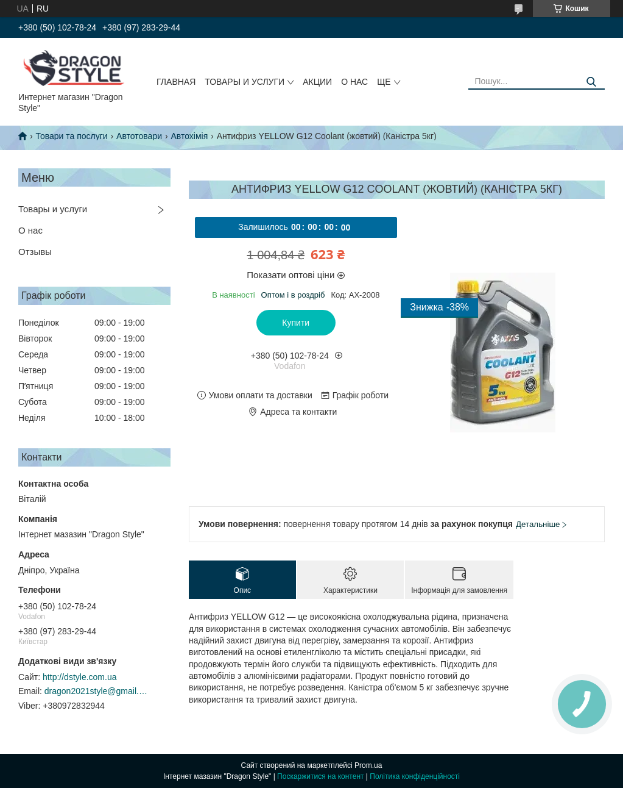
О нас (354, 82)
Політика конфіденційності (415, 776)
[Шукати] (591, 82)
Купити (295, 323)
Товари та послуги (71, 136)
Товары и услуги (244, 82)
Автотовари (139, 136)
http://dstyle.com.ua (79, 677)
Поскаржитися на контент (320, 776)
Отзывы (35, 251)
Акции (317, 82)
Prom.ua (368, 765)
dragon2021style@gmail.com (96, 691)
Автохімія (189, 136)
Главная (176, 82)
